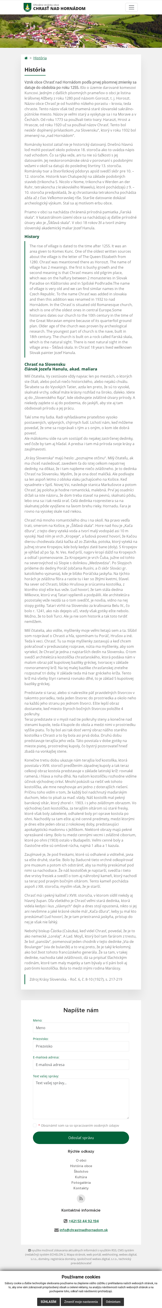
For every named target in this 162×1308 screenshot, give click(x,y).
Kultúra (81, 1177)
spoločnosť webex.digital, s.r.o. (97, 1259)
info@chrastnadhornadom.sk (84, 1230)
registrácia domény (63, 1259)
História (40, 58)
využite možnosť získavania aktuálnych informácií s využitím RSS (72, 1250)
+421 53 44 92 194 (84, 1221)
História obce (81, 1166)
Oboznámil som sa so (78, 1125)
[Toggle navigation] (131, 7)
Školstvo (81, 1171)
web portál (94, 1254)
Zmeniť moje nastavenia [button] (81, 1302)
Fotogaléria (81, 1182)
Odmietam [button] (113, 1302)
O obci (81, 1160)
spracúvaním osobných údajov (96, 1125)
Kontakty (81, 1188)
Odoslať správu (81, 1137)
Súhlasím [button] (48, 1302)
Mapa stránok (76, 1254)
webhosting (110, 1254)
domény (43, 1259)
